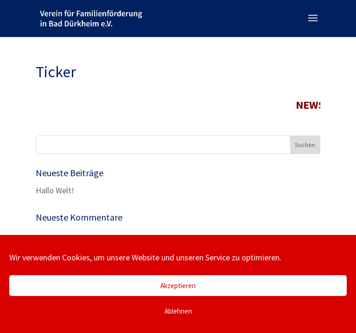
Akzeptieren (178, 285)
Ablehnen (178, 311)
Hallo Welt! (55, 190)
